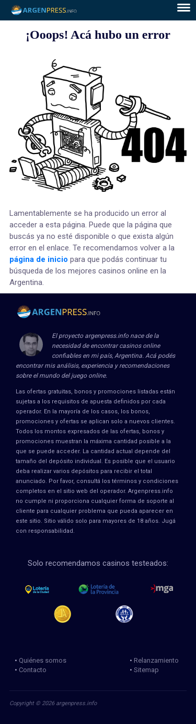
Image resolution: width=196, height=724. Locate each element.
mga (162, 589)
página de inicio (38, 259)
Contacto (33, 670)
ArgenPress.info (44, 10)
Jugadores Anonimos (67, 614)
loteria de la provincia (110, 589)
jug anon (129, 614)
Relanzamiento (156, 660)
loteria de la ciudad (47, 589)
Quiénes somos (42, 660)
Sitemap (146, 670)
